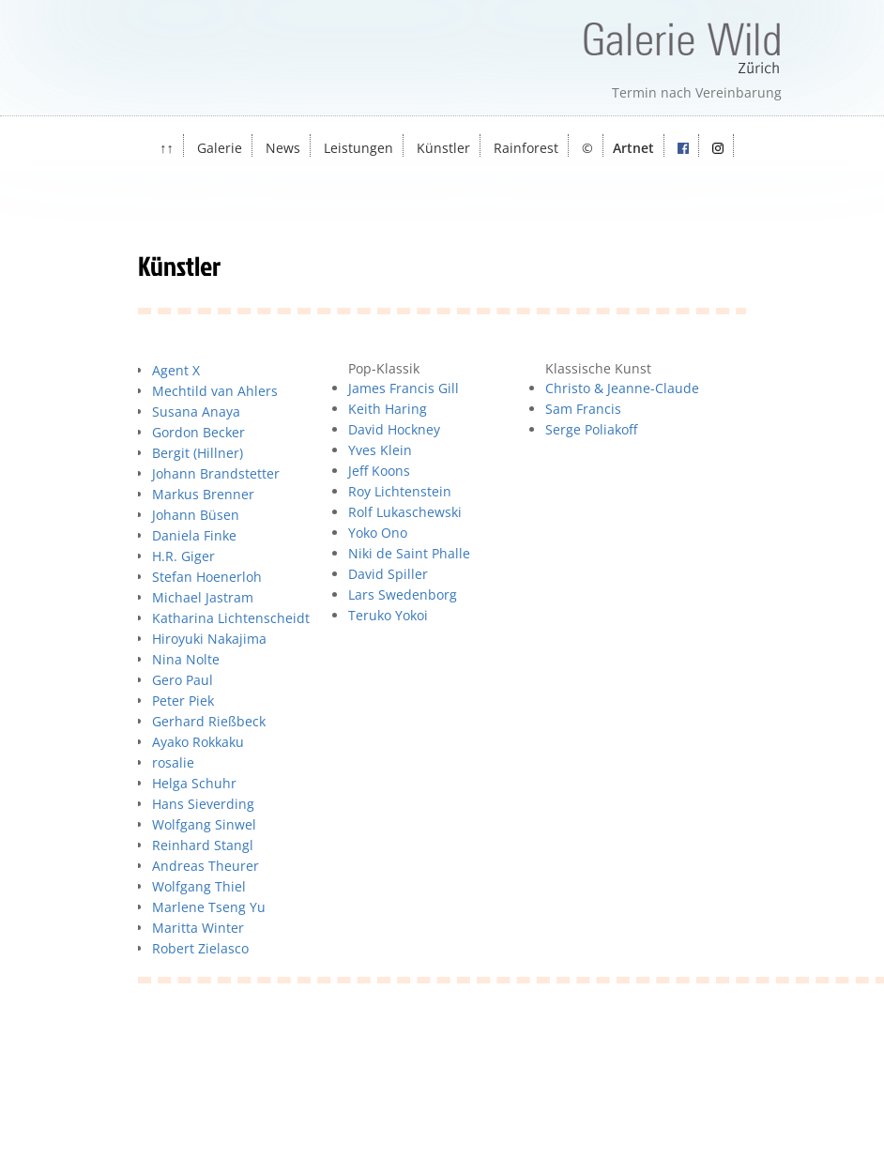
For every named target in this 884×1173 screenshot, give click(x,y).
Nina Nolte (186, 659)
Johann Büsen (195, 515)
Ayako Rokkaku (198, 742)
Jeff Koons (379, 471)
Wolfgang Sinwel (204, 824)
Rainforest (526, 148)
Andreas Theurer (205, 866)
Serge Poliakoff (591, 429)
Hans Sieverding (203, 804)
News (283, 148)
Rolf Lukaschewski (405, 512)
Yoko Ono (377, 532)
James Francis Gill (403, 388)
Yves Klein (380, 450)
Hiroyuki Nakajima (209, 638)
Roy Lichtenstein (399, 491)
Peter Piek (183, 700)
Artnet (633, 148)
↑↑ (166, 148)
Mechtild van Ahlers (215, 391)
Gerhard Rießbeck (209, 721)
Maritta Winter (198, 928)
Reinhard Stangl (202, 845)
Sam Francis (583, 409)
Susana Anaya (196, 411)
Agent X (176, 370)
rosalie (173, 762)
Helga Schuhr (194, 783)
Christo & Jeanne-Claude (622, 388)
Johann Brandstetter (216, 473)
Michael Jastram (202, 597)
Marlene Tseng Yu (209, 907)
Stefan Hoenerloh (207, 577)
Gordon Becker (198, 432)
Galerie (219, 148)
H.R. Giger (183, 556)
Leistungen (358, 148)
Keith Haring (387, 409)
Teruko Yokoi (388, 615)
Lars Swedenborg (402, 594)
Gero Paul (182, 680)
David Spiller (388, 574)
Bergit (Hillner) (197, 453)
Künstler (443, 148)
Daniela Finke (194, 535)
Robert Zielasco (200, 948)
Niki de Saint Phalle (409, 553)
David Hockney (394, 429)
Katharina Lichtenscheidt (231, 618)
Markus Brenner (203, 494)
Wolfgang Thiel (199, 886)
